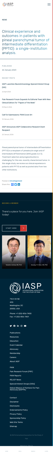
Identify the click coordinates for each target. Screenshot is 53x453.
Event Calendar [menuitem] (16, 345)
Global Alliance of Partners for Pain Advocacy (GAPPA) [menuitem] (24, 389)
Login (46, 449)
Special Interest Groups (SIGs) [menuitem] (22, 384)
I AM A (19, 449)
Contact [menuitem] (13, 398)
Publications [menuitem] (15, 333)
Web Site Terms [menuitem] (16, 422)
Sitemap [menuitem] (13, 426)
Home (6, 449)
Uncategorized (16, 181)
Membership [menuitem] (15, 353)
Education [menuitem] (14, 341)
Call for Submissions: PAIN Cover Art (17, 115)
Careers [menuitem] (13, 357)
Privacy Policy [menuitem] (16, 414)
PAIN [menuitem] (12, 368)
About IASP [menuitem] (15, 362)
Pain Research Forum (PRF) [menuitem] (21, 372)
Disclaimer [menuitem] (14, 402)
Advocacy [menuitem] (14, 349)
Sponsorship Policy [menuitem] (18, 418)
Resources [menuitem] (14, 337)
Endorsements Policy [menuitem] (19, 410)
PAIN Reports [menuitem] (15, 376)
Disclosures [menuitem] (14, 406)
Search (33, 449)
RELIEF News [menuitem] (15, 380)
